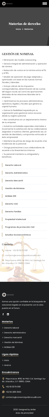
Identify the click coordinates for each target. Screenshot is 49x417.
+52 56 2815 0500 (13, 392)
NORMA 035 (24, 196)
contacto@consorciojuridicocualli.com (23, 397)
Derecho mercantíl (12, 337)
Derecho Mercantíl (24, 180)
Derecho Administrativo (24, 173)
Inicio (18, 29)
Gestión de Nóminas (24, 188)
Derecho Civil (24, 204)
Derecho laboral (10, 327)
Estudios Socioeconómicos (24, 234)
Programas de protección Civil (24, 227)
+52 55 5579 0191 (13, 386)
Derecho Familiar (24, 211)
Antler (33, 409)
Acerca (6, 365)
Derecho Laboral (24, 165)
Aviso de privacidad (24, 413)
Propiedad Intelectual (24, 219)
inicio (5, 360)
